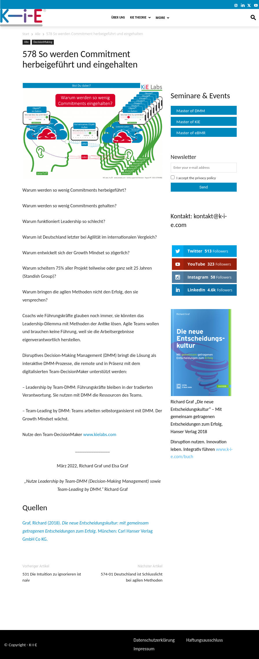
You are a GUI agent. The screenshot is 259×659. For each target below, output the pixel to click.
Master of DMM (191, 110)
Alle (37, 34)
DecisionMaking (43, 42)
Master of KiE (188, 121)
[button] (253, 18)
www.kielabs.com (99, 434)
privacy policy (205, 178)
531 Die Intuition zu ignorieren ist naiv (52, 577)
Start (26, 34)
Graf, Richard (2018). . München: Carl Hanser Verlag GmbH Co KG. (88, 531)
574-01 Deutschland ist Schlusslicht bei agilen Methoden (131, 577)
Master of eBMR (191, 132)
